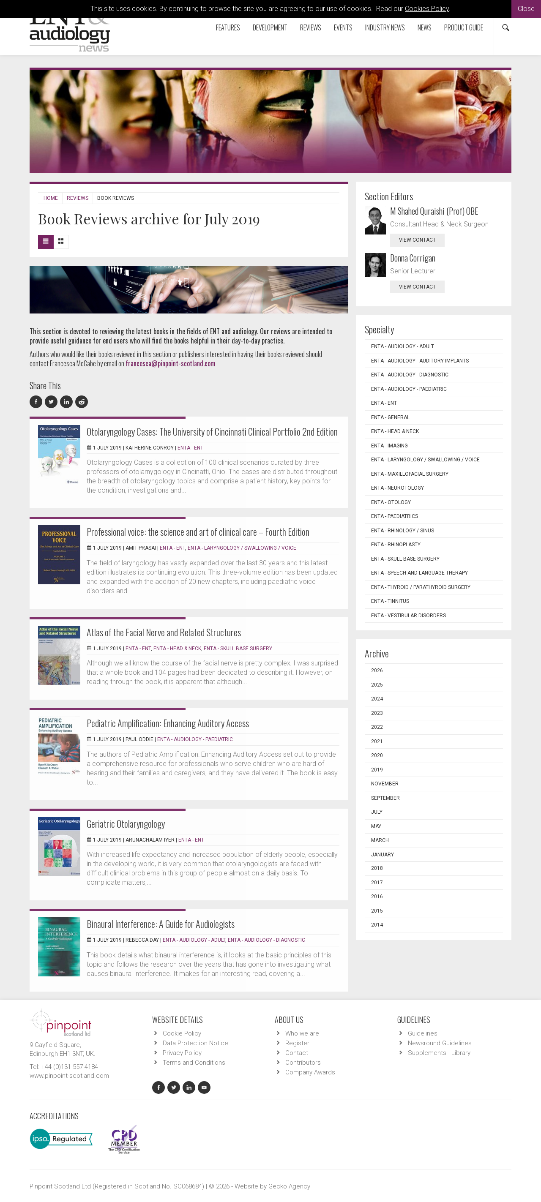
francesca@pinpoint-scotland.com (171, 363)
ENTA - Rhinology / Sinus (402, 531)
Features (228, 27)
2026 (377, 670)
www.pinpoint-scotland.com (69, 1075)
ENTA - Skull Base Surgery (238, 648)
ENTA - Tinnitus (390, 601)
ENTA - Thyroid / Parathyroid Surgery (420, 587)
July (377, 812)
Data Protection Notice (195, 1043)
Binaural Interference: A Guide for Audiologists (161, 923)
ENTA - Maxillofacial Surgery (409, 474)
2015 (377, 911)
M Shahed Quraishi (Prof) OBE (434, 210)
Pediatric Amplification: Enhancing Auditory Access (168, 723)
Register (297, 1043)
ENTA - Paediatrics (394, 516)
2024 (377, 699)
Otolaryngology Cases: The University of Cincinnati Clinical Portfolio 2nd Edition (212, 431)
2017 (377, 883)
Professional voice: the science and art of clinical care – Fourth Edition (198, 531)
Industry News (385, 27)
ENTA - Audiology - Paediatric (195, 739)
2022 (377, 727)
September (385, 798)
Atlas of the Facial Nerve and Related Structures (164, 632)
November (385, 784)
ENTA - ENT (190, 448)
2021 (377, 741)
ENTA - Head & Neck (177, 648)
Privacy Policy (182, 1053)
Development (270, 27)
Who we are (302, 1033)
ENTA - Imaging (389, 446)
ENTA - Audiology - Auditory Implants (420, 361)
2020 (377, 755)
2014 (377, 925)
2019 (377, 770)
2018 (377, 868)
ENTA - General (390, 417)
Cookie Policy (182, 1033)
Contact (296, 1053)
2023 (377, 713)
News (425, 27)
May (376, 826)
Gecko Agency (289, 1186)
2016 (377, 896)
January (382, 855)
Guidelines (422, 1033)
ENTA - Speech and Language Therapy (419, 573)
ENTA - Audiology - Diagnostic (266, 940)
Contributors (303, 1062)
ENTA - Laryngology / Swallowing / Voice (242, 548)
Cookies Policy (427, 9)
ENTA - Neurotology (397, 488)
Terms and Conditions (194, 1062)
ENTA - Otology (391, 502)
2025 (377, 685)
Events (343, 27)
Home (51, 198)
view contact (417, 240)
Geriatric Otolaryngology (126, 823)
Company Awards (310, 1072)
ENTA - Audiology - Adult (194, 940)
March (380, 840)
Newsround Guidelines (440, 1043)
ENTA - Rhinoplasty (396, 545)
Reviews (310, 27)
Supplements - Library (439, 1053)
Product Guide (463, 27)
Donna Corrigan (412, 257)
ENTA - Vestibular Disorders (408, 616)
